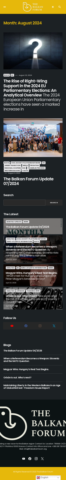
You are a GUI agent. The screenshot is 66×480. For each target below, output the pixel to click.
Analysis (11, 239)
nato (36, 241)
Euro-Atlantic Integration (19, 241)
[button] (4, 7)
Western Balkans (12, 171)
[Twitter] (54, 326)
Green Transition (12, 165)
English (42, 477)
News (26, 222)
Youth (25, 171)
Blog (6, 75)
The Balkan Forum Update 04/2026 (22, 350)
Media (25, 165)
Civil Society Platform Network (25, 163)
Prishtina (34, 165)
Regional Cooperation (15, 168)
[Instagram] (40, 326)
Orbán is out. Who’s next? (17, 377)
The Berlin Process (36, 168)
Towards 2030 (33, 291)
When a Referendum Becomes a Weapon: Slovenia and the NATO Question (31, 360)
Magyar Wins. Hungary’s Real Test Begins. (26, 369)
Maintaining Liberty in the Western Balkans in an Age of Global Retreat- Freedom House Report (31, 386)
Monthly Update (14, 222)
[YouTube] (12, 326)
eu (12, 75)
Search (8, 195)
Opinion (20, 291)
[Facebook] (26, 326)
